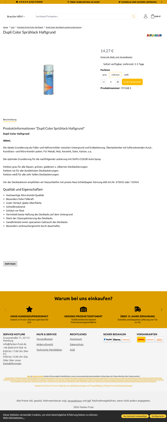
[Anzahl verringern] (104, 109)
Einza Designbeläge (146, 391)
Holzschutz (146, 389)
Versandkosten (44, 350)
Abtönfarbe (51, 391)
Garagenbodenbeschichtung (51, 389)
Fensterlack (66, 389)
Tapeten (161, 391)
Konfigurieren (158, 416)
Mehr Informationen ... (15, 417)
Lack (56, 391)
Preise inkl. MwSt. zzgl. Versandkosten (116, 85)
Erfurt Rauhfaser (16, 393)
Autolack (24, 391)
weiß (126, 102)
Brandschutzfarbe (123, 393)
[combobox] (82, 44)
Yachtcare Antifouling (39, 393)
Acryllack (138, 389)
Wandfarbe (34, 391)
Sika (28, 388)
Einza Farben (134, 391)
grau (105, 102)
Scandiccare (27, 393)
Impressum (76, 350)
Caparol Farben (37, 388)
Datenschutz (77, 356)
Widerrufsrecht (44, 356)
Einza (156, 391)
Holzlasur (62, 391)
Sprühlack (73, 389)
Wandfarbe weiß (73, 393)
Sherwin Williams (111, 393)
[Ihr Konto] (144, 44)
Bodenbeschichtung (86, 391)
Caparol (127, 391)
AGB (72, 361)
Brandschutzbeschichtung (139, 393)
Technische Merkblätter (49, 361)
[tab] (9, 147)
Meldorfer (152, 393)
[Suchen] (132, 44)
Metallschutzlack (93, 389)
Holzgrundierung (115, 389)
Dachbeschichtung (34, 389)
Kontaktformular (12, 375)
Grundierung (82, 389)
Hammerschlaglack (128, 389)
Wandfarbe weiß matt (87, 393)
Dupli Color (16, 391)
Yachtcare (51, 393)
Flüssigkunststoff (21, 389)
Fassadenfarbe (10, 389)
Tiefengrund (7, 391)
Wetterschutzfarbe (72, 391)
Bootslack (120, 391)
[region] (48, 108)
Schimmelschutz (156, 389)
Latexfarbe (42, 391)
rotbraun (115, 102)
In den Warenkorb (132, 109)
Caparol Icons (100, 393)
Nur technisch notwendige (135, 416)
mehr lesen (10, 291)
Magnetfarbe (104, 389)
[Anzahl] (111, 109)
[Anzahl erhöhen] (118, 109)
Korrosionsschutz (61, 393)
